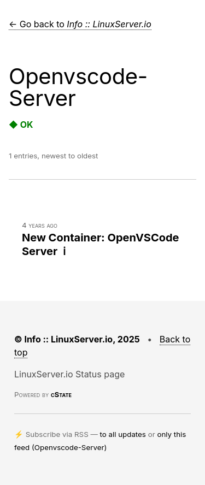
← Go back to (80, 24)
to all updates (123, 434)
